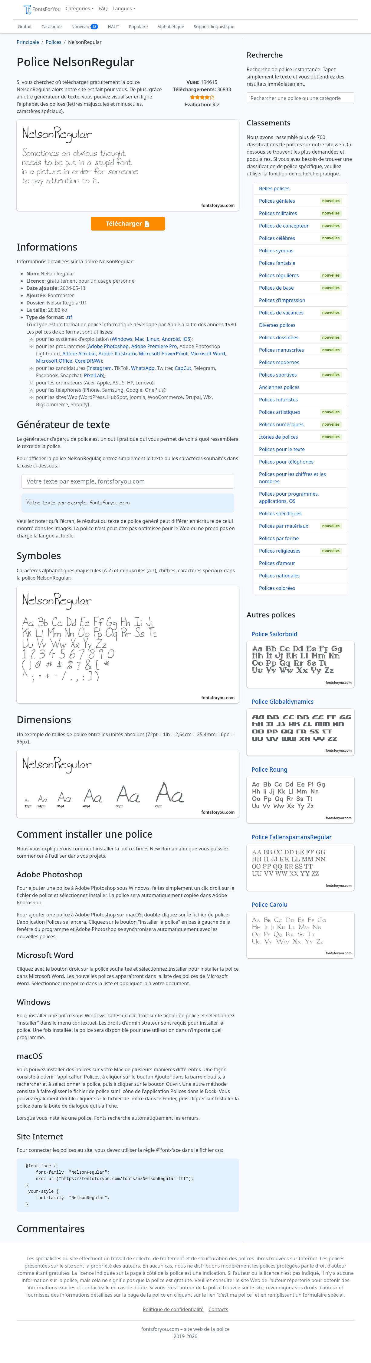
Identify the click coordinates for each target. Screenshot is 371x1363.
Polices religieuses (279, 550)
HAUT (113, 26)
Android (171, 339)
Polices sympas (276, 250)
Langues (122, 8)
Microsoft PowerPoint (163, 353)
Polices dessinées (278, 337)
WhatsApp (142, 368)
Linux (153, 339)
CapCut (183, 368)
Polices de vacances (281, 312)
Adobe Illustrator (117, 353)
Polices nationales (279, 575)
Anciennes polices (279, 387)
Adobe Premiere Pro (154, 346)
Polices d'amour (277, 563)
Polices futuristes (278, 399)
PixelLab (93, 375)
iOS (186, 339)
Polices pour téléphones (286, 461)
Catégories (78, 8)
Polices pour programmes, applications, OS (289, 497)
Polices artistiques (279, 412)
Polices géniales (277, 201)
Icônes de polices (278, 437)
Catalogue (51, 26)
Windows (122, 339)
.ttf (69, 317)
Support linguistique (214, 26)
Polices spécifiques (280, 513)
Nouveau (84, 26)
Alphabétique (170, 26)
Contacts (218, 1309)
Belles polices (274, 188)
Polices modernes (279, 362)
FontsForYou (42, 10)
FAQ (103, 8)
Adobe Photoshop (108, 346)
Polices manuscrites (281, 350)
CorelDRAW (87, 360)
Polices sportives (278, 374)
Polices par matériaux (283, 526)
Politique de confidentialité (173, 1309)
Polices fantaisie (277, 263)
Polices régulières (279, 275)
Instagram (100, 368)
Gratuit (25, 26)
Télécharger (128, 223)
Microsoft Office (54, 360)
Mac (139, 339)
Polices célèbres (277, 238)
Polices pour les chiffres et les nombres (292, 478)
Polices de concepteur (284, 225)
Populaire (138, 26)
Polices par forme (279, 538)
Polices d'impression (282, 300)
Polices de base (276, 287)
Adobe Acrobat (79, 353)
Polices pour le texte (282, 449)
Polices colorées (277, 588)
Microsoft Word (207, 353)
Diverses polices (277, 325)
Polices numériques (281, 424)
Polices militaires (278, 213)
